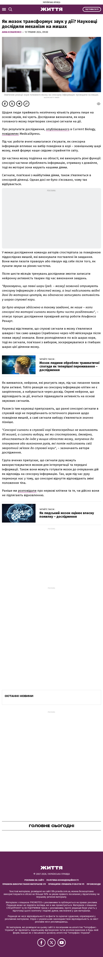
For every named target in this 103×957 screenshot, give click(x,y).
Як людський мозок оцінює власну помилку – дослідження (66, 514)
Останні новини (19, 696)
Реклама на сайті (34, 880)
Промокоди (94, 884)
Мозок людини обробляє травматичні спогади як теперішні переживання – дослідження (69, 366)
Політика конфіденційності (62, 880)
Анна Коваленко (12, 32)
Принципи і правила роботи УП (66, 884)
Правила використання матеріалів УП (24, 884)
